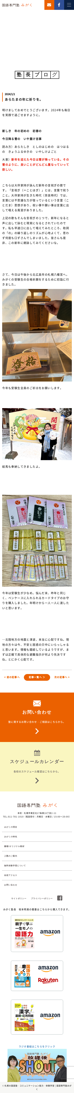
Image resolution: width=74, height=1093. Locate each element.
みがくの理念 (10, 827)
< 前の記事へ (12, 677)
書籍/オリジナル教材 (14, 846)
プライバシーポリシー (42, 898)
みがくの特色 (10, 837)
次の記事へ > (62, 677)
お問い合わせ (10, 885)
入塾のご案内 (10, 856)
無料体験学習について (15, 866)
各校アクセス (10, 875)
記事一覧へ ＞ (37, 677)
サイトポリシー (18, 898)
